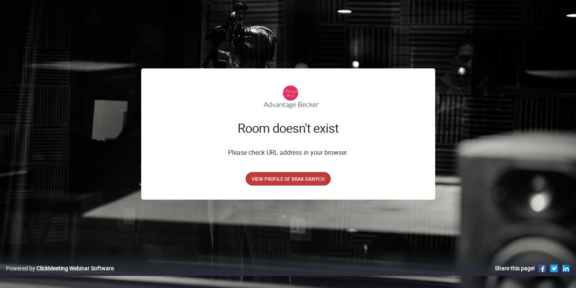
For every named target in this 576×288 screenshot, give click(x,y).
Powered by (60, 276)
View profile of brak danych (288, 179)
